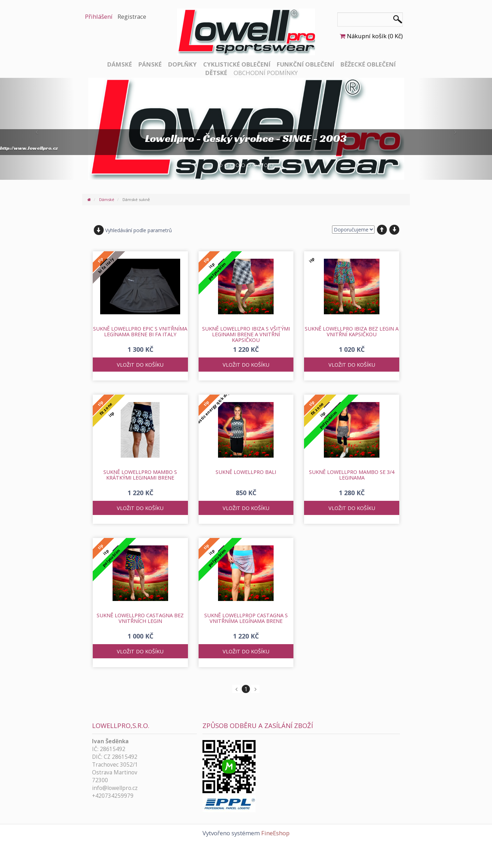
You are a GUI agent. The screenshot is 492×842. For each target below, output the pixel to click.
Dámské (119, 64)
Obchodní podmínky (266, 73)
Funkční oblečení (305, 64)
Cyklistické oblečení (236, 64)
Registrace (132, 16)
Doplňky (182, 64)
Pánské (150, 64)
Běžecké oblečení (368, 64)
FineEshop (275, 833)
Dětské (216, 73)
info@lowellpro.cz (115, 788)
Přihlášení (99, 16)
